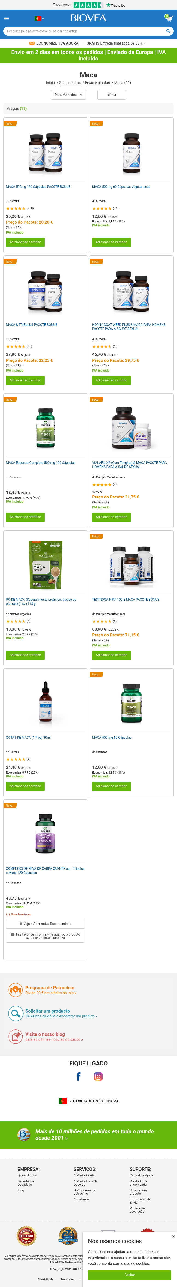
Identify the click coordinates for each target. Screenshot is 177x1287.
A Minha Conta (84, 1175)
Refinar (111, 95)
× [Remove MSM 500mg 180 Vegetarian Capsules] (173, 1236)
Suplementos (70, 83)
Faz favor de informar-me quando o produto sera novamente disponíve (45, 936)
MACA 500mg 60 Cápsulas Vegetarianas (121, 187)
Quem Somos (27, 1175)
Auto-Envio (81, 1199)
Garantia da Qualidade (26, 1182)
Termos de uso (68, 1279)
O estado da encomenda (138, 1182)
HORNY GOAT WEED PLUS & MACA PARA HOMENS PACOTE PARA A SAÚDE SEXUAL (128, 327)
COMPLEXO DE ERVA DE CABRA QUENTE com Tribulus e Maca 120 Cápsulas (45, 871)
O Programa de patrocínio (84, 1191)
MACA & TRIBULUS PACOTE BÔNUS (31, 325)
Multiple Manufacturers (110, 477)
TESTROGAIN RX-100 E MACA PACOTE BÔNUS (125, 599)
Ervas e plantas (98, 83)
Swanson (15, 477)
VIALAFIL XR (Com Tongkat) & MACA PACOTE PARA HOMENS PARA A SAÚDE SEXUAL (129, 465)
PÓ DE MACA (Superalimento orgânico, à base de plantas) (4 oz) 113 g (41, 602)
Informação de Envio (140, 1200)
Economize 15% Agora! (55, 43)
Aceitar (129, 1275)
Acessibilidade (45, 1279)
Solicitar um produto (138, 1191)
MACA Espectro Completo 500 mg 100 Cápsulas (40, 463)
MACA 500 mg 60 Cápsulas (112, 737)
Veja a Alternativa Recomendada (45, 924)
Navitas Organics (20, 614)
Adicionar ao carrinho (25, 242)
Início (51, 83)
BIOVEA (14, 201)
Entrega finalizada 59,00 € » (116, 43)
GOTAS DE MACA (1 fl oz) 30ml (28, 737)
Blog (21, 1190)
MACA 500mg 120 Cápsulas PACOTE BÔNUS (38, 187)
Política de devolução (137, 1209)
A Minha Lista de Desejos (85, 1182)
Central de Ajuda (141, 1175)
